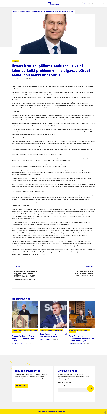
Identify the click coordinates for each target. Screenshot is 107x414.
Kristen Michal (20, 343)
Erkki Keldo (48, 339)
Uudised (15, 12)
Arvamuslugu (15, 61)
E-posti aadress (62, 386)
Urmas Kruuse (20, 78)
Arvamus (14, 78)
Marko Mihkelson (78, 343)
